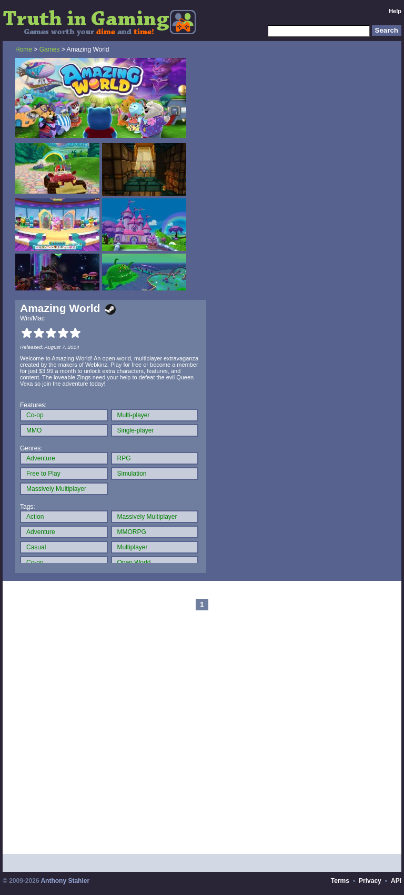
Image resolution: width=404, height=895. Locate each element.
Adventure (40, 458)
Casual (36, 547)
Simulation (132, 473)
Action (35, 516)
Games (49, 49)
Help (395, 11)
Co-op (35, 415)
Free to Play (43, 473)
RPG (124, 458)
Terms (340, 880)
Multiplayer (132, 547)
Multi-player (133, 415)
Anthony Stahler (65, 880)
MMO (34, 430)
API (396, 880)
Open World (134, 562)
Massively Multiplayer (56, 488)
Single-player (135, 430)
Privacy (370, 880)
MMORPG (131, 532)
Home (23, 49)
